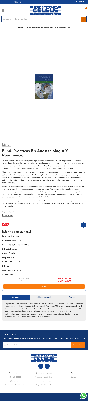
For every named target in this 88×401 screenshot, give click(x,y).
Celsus (73, 377)
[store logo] (45, 10)
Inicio (20, 28)
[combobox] (41, 19)
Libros (6, 144)
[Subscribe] (78, 345)
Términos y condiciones (44, 377)
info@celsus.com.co (14, 381)
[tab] (16, 297)
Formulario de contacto (14, 385)
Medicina (7, 215)
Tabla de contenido (44, 297)
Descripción (16, 297)
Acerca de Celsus (44, 381)
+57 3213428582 (14, 377)
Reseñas (72, 297)
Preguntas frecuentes (44, 385)
